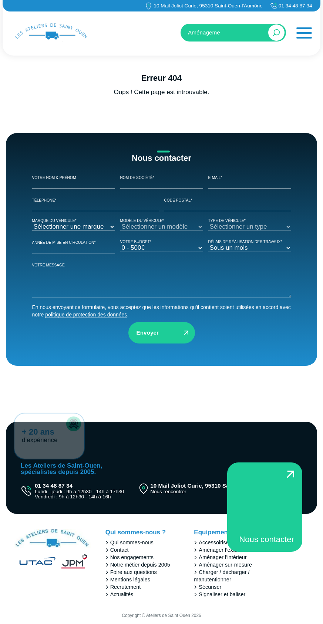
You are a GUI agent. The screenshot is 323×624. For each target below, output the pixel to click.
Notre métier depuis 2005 (140, 565)
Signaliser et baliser (222, 594)
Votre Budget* (161, 245)
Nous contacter (266, 539)
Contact (119, 550)
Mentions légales (130, 579)
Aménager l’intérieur (222, 557)
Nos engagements (132, 557)
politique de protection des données (86, 315)
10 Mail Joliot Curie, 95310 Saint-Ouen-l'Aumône (208, 6)
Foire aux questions (133, 572)
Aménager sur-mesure (225, 565)
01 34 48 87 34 (295, 6)
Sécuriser (210, 587)
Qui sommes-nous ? (135, 532)
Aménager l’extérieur (223, 550)
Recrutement (125, 587)
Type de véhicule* (249, 224)
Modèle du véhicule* (161, 224)
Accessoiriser (215, 542)
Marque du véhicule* (73, 224)
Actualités (122, 594)
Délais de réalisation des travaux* (249, 245)
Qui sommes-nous (132, 542)
